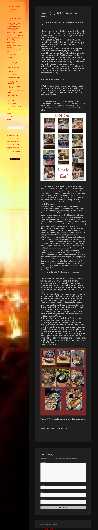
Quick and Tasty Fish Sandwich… (13, 63)
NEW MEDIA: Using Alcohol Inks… (14, 50)
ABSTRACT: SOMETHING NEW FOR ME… (15, 46)
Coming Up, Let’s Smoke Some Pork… (14, 82)
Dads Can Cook (11, 60)
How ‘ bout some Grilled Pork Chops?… (15, 91)
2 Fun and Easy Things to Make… (14, 107)
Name (42, 485)
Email (42, 492)
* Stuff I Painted (11, 42)
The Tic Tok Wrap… (13, 95)
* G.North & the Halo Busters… (15, 32)
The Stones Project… (12, 54)
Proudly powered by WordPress (48, 524)
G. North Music (13, 6)
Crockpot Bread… (12, 111)
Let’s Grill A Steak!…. (13, 72)
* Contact (9, 119)
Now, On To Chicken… (13, 74)
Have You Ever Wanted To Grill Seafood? (14, 87)
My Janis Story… (11, 116)
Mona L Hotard (10, 151)
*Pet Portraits (10, 57)
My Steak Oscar (12, 103)
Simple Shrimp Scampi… (14, 98)
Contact (18, 151)
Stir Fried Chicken (12, 101)
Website (42, 499)
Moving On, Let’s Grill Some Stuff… (15, 68)
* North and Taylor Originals (14, 40)
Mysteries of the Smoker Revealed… (14, 78)
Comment (44, 462)
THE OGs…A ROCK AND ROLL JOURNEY (14, 19)
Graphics (9, 113)
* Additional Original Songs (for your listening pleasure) (15, 36)
